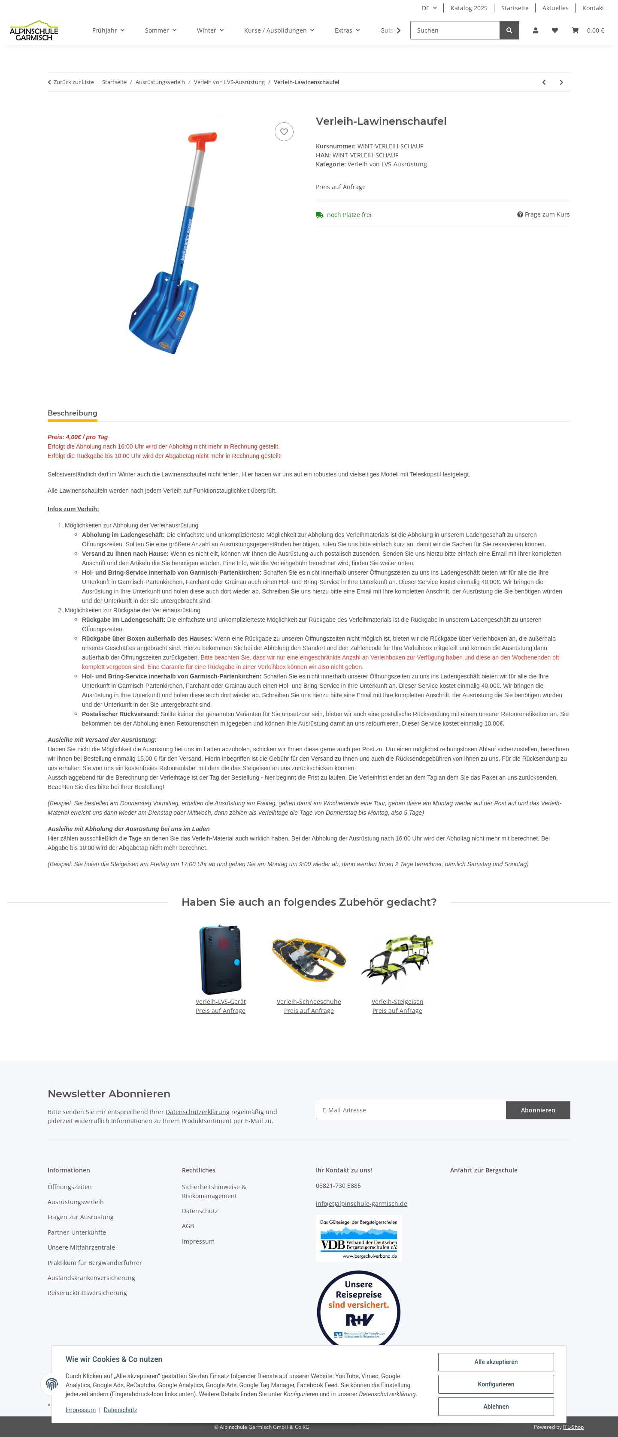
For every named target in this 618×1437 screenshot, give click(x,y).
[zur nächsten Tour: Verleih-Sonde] (561, 82)
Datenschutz (120, 1410)
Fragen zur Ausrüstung (81, 1217)
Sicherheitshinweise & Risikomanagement (214, 1191)
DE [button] (426, 8)
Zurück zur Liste (74, 82)
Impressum (81, 1410)
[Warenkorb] (588, 30)
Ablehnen (496, 1406)
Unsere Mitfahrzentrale (81, 1247)
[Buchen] (54, 110)
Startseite (515, 8)
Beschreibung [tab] (72, 413)
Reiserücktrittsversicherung (87, 1293)
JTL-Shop (573, 1427)
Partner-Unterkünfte (77, 1232)
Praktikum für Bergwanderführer (95, 1263)
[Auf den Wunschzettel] (284, 131)
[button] (535, 30)
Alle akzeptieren (496, 1362)
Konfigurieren (496, 1384)
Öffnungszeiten (102, 544)
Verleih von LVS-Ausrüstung (387, 164)
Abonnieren (538, 1110)
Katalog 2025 (469, 8)
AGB (188, 1226)
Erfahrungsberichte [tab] (146, 413)
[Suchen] (455, 30)
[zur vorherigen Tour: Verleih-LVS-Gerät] (544, 82)
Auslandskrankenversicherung (91, 1278)
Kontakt (593, 8)
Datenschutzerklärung (198, 1112)
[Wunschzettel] (555, 30)
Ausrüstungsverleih (76, 1202)
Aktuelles (555, 8)
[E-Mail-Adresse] (411, 1110)
